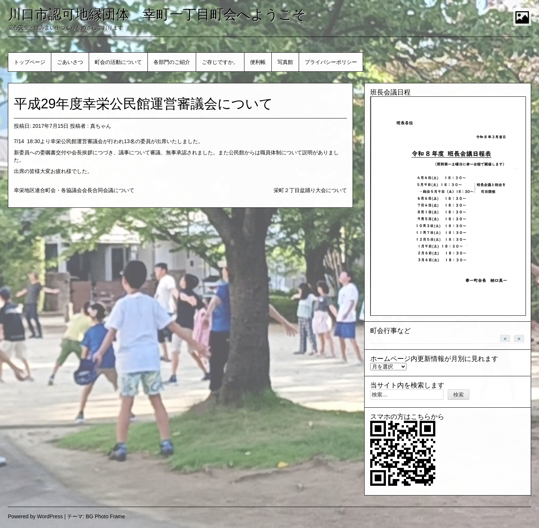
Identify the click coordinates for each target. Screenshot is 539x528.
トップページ (29, 62)
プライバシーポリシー (331, 62)
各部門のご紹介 (171, 62)
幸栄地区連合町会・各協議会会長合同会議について (74, 190)
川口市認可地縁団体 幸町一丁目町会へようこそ (157, 14)
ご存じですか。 (220, 62)
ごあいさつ (70, 62)
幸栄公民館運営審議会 (77, 141)
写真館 (285, 62)
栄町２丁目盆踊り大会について (310, 190)
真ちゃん (100, 126)
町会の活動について (118, 62)
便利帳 (258, 62)
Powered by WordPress (35, 516)
